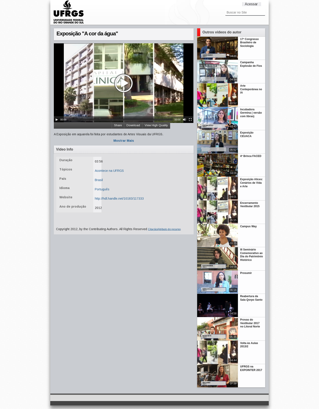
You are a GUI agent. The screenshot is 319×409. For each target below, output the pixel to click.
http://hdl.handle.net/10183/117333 (119, 198)
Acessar (251, 4)
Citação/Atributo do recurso (164, 229)
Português (102, 189)
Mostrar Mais (123, 140)
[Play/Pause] (56, 119)
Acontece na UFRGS (109, 170)
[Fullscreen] (190, 119)
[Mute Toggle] (184, 119)
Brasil (99, 180)
